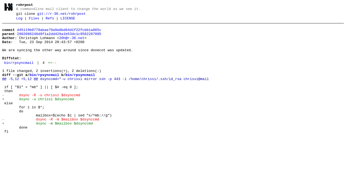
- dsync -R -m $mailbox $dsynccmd (50, 139)
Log (19, 20)
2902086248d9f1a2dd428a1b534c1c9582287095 (59, 38)
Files (34, 20)
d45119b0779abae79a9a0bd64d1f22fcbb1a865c (59, 33)
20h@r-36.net (72, 42)
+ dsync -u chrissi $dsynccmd (38, 115)
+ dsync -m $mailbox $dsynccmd (47, 144)
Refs (50, 20)
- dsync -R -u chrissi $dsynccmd (41, 110)
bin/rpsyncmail (19, 72)
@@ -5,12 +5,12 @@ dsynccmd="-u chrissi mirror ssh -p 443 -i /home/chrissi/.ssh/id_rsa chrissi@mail (105, 91)
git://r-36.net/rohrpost (61, 15)
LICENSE (67, 20)
